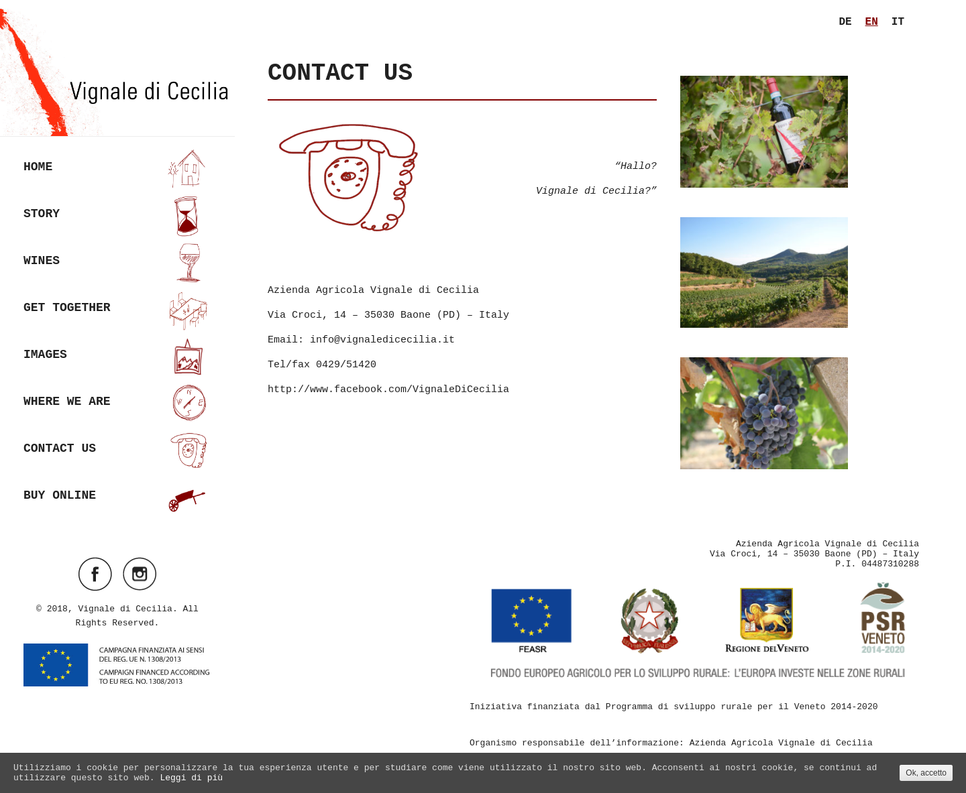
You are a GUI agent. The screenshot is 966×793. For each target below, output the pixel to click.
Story (117, 215)
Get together (117, 309)
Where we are (117, 403)
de (845, 22)
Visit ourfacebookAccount (95, 573)
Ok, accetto (926, 773)
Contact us (117, 450)
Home (117, 168)
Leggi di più (191, 778)
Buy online (117, 497)
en (871, 22)
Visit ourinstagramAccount (139, 573)
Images (117, 356)
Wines (117, 262)
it (898, 22)
